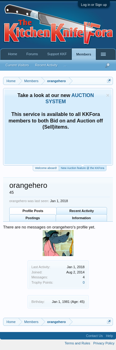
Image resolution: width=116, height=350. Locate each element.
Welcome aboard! (46, 168)
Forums (32, 54)
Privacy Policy (103, 343)
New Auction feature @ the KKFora (82, 168)
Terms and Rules (77, 343)
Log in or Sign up (94, 5)
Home (12, 54)
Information (81, 218)
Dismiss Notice (107, 95)
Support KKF (57, 54)
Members (83, 54)
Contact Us (94, 336)
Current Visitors (17, 65)
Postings (33, 218)
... (65, 65)
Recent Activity (81, 211)
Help (109, 336)
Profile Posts (33, 211)
